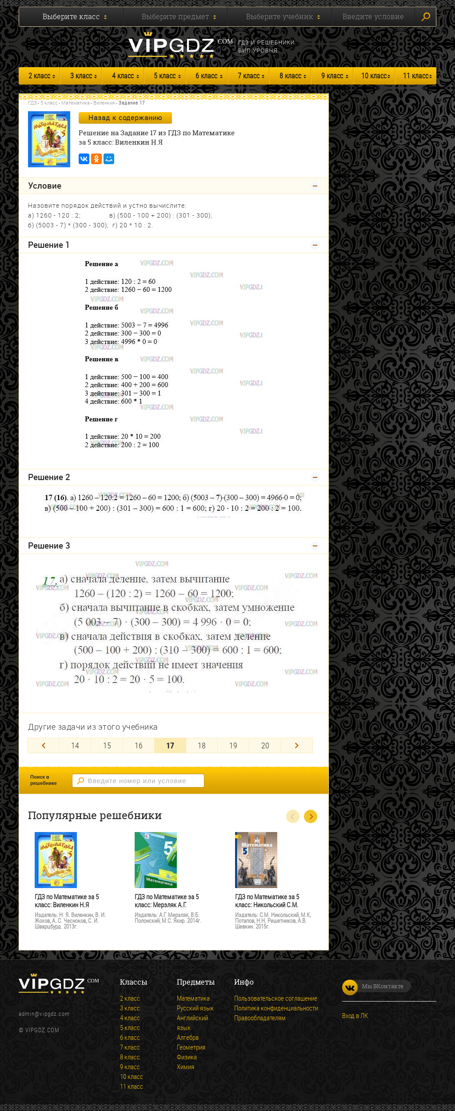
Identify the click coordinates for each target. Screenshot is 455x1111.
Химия (185, 1066)
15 (107, 745)
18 (202, 745)
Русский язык (195, 1007)
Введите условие (373, 16)
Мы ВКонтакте (372, 986)
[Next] (296, 745)
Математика (75, 102)
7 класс (248, 76)
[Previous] (43, 745)
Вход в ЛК (355, 1015)
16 (139, 745)
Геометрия (191, 1046)
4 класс (123, 76)
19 (233, 745)
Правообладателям (260, 1017)
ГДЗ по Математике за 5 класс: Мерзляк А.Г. (167, 901)
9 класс (332, 76)
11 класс (415, 76)
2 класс (39, 76)
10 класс (374, 76)
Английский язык (192, 1022)
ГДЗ (32, 102)
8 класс (290, 76)
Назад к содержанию (125, 117)
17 (170, 745)
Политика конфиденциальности (276, 1007)
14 (75, 745)
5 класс (165, 76)
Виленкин (104, 102)
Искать (425, 16)
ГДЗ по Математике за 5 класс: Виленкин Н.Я (67, 901)
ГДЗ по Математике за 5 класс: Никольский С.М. (267, 901)
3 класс (81, 76)
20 (265, 745)
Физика (187, 1056)
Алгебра (188, 1037)
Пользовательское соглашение (275, 998)
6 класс (206, 76)
